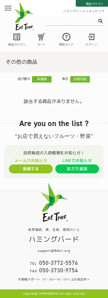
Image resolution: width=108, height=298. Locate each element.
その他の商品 (21, 61)
